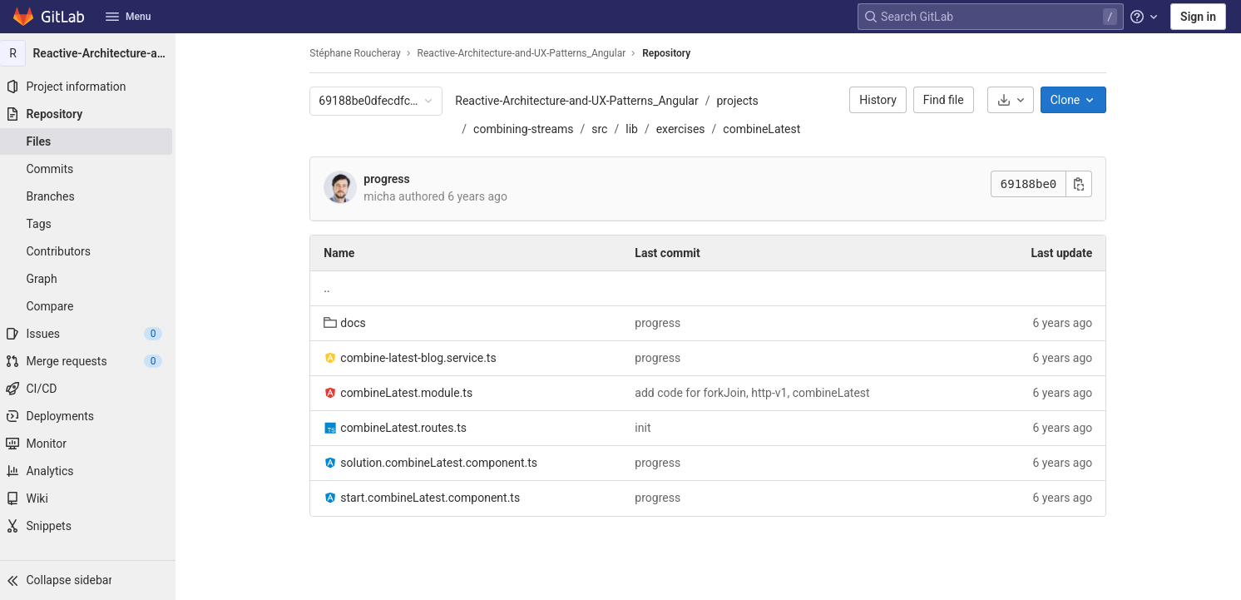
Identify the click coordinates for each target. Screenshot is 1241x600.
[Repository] (91, 114)
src (603, 129)
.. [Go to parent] (331, 288)
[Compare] (91, 306)
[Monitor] (91, 443)
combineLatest (765, 129)
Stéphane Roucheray (359, 53)
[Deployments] (91, 416)
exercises (684, 129)
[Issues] (91, 333)
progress (390, 179)
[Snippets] (91, 526)
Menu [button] (128, 16)
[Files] (91, 141)
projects (741, 100)
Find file (947, 100)
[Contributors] (91, 251)
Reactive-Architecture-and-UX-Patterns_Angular (580, 100)
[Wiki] (91, 498)
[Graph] (91, 278)
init (647, 427)
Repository (670, 53)
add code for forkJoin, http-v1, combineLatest (756, 392)
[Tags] (91, 224)
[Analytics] (91, 471)
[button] (91, 580)
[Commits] (91, 169)
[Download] (1014, 100)
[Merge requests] (91, 361)
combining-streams (527, 129)
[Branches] (91, 196)
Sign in (1198, 16)
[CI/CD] (91, 388)
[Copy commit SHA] (1083, 184)
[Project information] (91, 86)
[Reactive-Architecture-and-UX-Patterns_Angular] (91, 53)
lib (636, 129)
